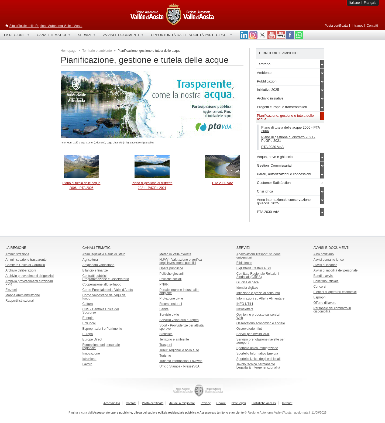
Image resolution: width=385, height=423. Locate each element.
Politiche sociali (170, 279)
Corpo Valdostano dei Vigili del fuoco (104, 296)
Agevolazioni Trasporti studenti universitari (258, 255)
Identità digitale (247, 288)
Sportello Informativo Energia (257, 353)
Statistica (166, 334)
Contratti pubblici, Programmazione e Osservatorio (105, 277)
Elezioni (11, 290)
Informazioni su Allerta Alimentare (260, 298)
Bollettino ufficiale (325, 281)
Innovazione (91, 353)
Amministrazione (17, 254)
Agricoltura (90, 260)
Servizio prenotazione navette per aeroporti (260, 341)
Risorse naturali (170, 304)
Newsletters (244, 309)
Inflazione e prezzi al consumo (258, 293)
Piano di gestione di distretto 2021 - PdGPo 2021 (288, 139)
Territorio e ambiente (97, 51)
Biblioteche (244, 263)
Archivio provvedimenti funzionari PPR (29, 282)
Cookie (221, 403)
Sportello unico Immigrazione (257, 348)
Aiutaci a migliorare (182, 403)
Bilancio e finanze (95, 270)
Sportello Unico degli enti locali (258, 359)
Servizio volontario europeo (178, 320)
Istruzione (89, 359)
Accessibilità (112, 403)
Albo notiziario (323, 254)
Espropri (319, 297)
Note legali (239, 403)
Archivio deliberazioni (20, 270)
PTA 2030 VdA (222, 183)
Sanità (164, 309)
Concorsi (319, 286)
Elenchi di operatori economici (334, 292)
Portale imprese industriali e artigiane (179, 291)
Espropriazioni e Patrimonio (102, 329)
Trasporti (165, 345)
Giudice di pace (247, 282)
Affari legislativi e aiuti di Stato (103, 254)
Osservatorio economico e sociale (260, 323)
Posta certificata (336, 25)
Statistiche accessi (264, 403)
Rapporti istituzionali (19, 300)
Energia (88, 318)
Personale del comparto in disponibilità (332, 309)
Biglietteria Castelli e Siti (253, 268)
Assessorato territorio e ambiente (222, 412)
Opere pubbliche (171, 268)
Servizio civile (169, 315)
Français (370, 3)
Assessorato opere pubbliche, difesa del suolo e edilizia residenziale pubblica (145, 412)
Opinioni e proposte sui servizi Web (258, 316)
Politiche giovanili (171, 274)
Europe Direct (92, 339)
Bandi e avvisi (323, 276)
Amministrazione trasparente (26, 260)
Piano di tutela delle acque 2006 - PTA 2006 (290, 129)
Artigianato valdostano (98, 265)
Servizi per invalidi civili (253, 334)
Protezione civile (171, 298)
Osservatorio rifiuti (249, 329)
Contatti (372, 25)
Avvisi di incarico (325, 265)
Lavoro (87, 364)
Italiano (354, 3)
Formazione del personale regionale (101, 346)
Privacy (206, 403)
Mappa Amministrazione (22, 295)
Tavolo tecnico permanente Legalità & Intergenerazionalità (258, 365)
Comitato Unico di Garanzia (25, 265)
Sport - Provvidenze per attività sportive (181, 327)
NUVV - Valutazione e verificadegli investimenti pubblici (180, 261)
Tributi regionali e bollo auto (179, 350)
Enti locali (89, 323)
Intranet (357, 25)
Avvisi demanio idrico (328, 260)
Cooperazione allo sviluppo (101, 284)
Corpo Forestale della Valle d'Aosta (107, 290)
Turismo (165, 355)
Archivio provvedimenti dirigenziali (29, 276)
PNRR (164, 284)
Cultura (87, 304)
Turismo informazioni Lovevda (180, 361)
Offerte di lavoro (324, 303)
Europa (87, 334)
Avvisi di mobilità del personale (335, 270)
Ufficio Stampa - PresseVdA (179, 366)
